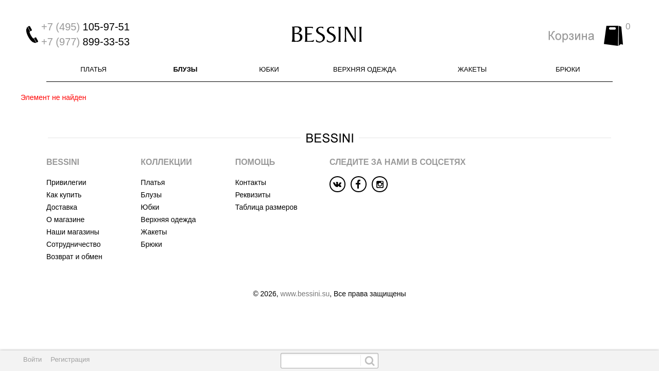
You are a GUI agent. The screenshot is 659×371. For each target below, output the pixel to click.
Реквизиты (253, 195)
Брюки (568, 69)
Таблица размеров (266, 207)
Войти (32, 359)
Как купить (63, 195)
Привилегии (66, 182)
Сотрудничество (73, 244)
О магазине (65, 219)
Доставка (61, 207)
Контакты (250, 182)
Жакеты (472, 69)
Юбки (269, 69)
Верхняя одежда (364, 69)
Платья (93, 69)
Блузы (185, 69)
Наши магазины (72, 232)
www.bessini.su (305, 294)
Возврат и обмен (74, 256)
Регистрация (70, 359)
